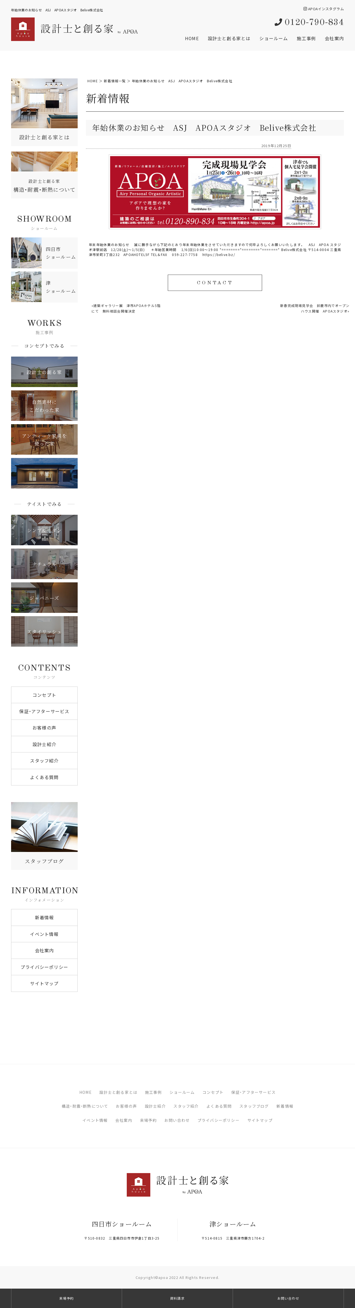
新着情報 (44, 917)
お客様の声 (44, 727)
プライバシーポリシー (44, 967)
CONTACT (215, 283)
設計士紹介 (44, 744)
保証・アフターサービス (44, 711)
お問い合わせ (177, 1120)
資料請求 (177, 1298)
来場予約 (148, 1120)
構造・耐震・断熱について (85, 1106)
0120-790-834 (309, 22)
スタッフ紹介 (44, 760)
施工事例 (306, 38)
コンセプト (44, 695)
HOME (192, 38)
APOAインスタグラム (323, 8)
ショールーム (273, 38)
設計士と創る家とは (229, 38)
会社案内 (334, 38)
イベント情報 (44, 934)
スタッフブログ (254, 1106)
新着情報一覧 (115, 80)
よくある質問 (44, 777)
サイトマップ (44, 983)
